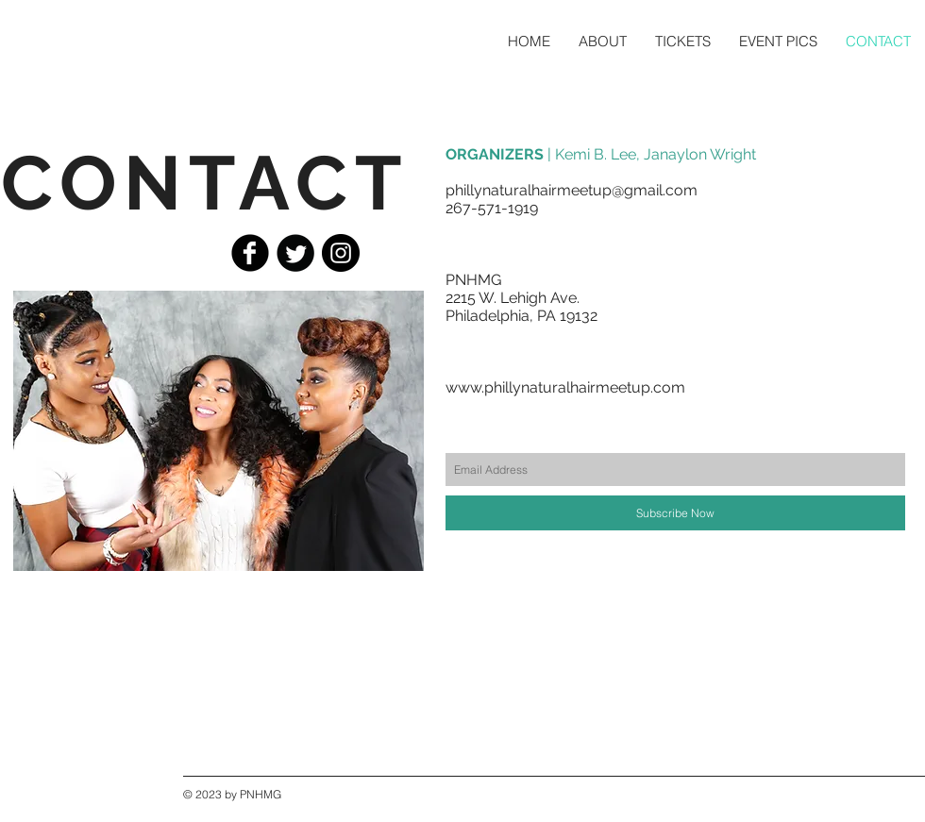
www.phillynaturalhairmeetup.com (565, 387)
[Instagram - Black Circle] (341, 253)
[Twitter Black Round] (295, 253)
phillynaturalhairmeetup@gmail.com (572, 190)
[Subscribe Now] (675, 512)
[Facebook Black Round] (250, 253)
